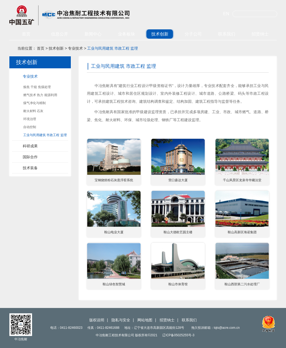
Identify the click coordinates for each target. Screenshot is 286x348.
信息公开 (59, 34)
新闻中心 (93, 34)
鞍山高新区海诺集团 (242, 232)
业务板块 (126, 34)
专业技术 (75, 48)
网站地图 (144, 320)
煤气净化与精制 (34, 103)
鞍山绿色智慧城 (114, 284)
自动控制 (29, 127)
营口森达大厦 (178, 180)
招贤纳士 (260, 34)
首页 (26, 34)
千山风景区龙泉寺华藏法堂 (242, 180)
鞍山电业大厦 (113, 232)
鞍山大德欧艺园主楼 (178, 232)
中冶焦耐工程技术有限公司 (76, 15)
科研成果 (30, 146)
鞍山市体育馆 (178, 284)
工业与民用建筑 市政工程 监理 (112, 48)
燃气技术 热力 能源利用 (40, 95)
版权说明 (96, 320)
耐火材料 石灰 (33, 111)
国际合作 (30, 157)
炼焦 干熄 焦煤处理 (37, 87)
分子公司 (193, 34)
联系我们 (226, 34)
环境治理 (29, 119)
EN (226, 13)
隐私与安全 (120, 320)
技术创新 (159, 34)
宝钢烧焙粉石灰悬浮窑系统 (114, 180)
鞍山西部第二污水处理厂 (242, 284)
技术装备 (30, 168)
